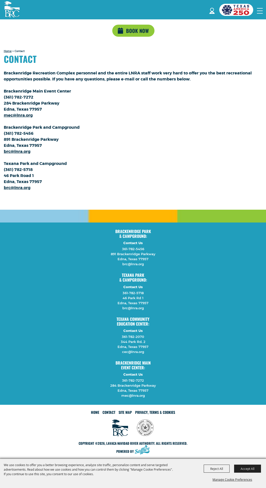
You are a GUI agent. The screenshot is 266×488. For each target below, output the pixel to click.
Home (8, 51)
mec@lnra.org (18, 115)
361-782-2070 (133, 337)
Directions (212, 10)
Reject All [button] (216, 469)
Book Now (137, 30)
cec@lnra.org (133, 352)
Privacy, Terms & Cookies (155, 412)
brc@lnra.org (17, 151)
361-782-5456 (133, 249)
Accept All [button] (247, 469)
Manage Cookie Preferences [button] (232, 479)
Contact (108, 412)
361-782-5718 (133, 293)
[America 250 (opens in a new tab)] (238, 10)
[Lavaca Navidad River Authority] (12, 9)
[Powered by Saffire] (143, 450)
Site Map (125, 412)
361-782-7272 (133, 380)
